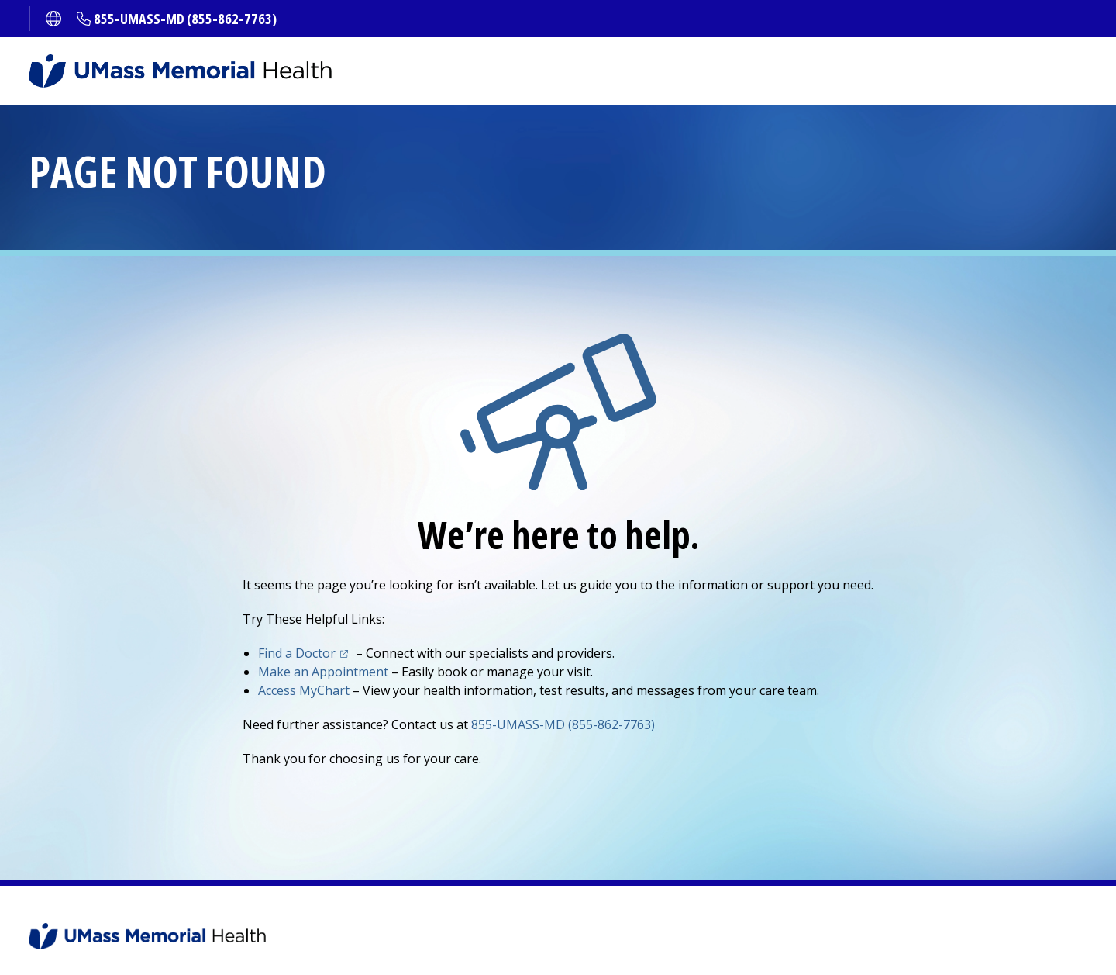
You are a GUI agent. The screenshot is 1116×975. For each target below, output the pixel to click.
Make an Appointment (323, 671)
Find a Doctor (297, 653)
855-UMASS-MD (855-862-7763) (185, 18)
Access (304, 690)
